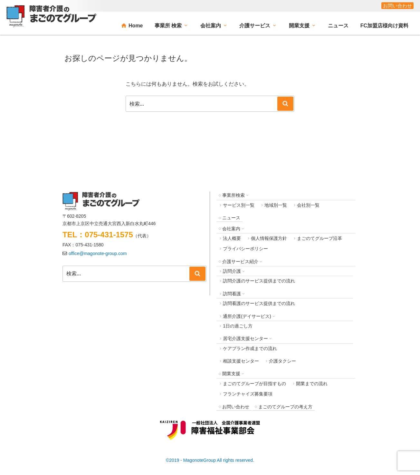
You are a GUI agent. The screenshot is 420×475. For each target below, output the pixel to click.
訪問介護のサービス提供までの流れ (259, 280)
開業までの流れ (312, 383)
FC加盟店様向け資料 (384, 25)
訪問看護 (232, 293)
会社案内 (210, 25)
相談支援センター (241, 361)
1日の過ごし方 (238, 325)
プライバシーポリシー (245, 248)
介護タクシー (282, 361)
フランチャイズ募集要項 (247, 393)
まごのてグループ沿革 (319, 238)
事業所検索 (233, 195)
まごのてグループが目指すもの (254, 383)
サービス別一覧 (238, 205)
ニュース (338, 25)
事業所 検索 (168, 25)
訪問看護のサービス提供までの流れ (259, 303)
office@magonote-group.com (98, 253)
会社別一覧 (308, 205)
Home (136, 25)
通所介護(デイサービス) (247, 316)
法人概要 (232, 238)
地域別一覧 (275, 205)
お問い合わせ (397, 5)
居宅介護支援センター (245, 338)
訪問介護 (232, 271)
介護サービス (254, 25)
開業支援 (299, 25)
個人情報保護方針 (269, 238)
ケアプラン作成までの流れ (250, 348)
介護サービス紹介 (240, 261)
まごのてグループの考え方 (285, 406)
